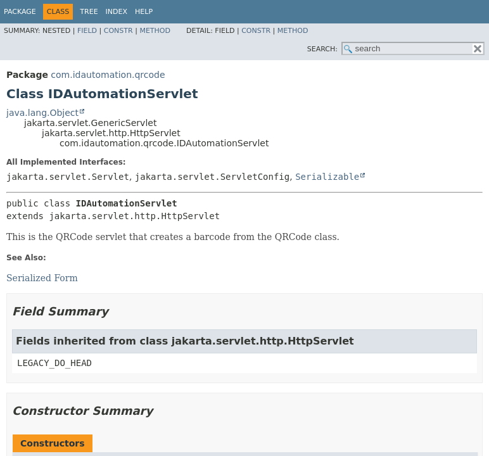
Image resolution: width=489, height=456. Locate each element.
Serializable (327, 177)
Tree (89, 12)
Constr (118, 31)
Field (87, 31)
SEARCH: (322, 49)
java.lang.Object (42, 113)
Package (20, 12)
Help (144, 12)
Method (154, 31)
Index (116, 12)
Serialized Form (42, 278)
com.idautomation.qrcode (108, 75)
